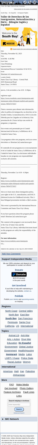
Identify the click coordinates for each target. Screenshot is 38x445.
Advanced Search (19, 413)
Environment (11, 346)
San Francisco (25, 318)
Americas (8, 371)
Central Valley (26, 311)
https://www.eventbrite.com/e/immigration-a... (14, 242)
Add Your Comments (11, 254)
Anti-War (25, 335)
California (10, 326)
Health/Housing (26, 350)
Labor (29, 354)
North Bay (14, 314)
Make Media (22, 384)
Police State (27, 358)
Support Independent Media (17, 259)
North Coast (11, 311)
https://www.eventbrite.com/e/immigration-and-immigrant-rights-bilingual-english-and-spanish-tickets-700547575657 (17, 101)
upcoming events (28, 299)
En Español (12, 13)
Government (10, 350)
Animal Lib (14, 335)
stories (14, 299)
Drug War (26, 339)
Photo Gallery (27, 388)
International (27, 326)
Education (12, 343)
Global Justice (26, 346)
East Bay (24, 314)
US (17, 326)
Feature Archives (12, 392)
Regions (6, 306)
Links (19, 396)
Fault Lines (28, 392)
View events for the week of (25, 9)
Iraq (22, 371)
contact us (27, 291)
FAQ (11, 384)
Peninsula (13, 322)
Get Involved (11, 388)
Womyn (27, 362)
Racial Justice (14, 362)
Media (21, 354)
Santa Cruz (24, 322)
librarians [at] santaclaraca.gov (11, 74)
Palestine (30, 371)
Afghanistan (19, 375)
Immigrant (11, 354)
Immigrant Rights (22, 13)
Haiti (16, 371)
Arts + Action (13, 339)
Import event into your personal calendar (23, 49)
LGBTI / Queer (12, 358)
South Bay (4, 13)
